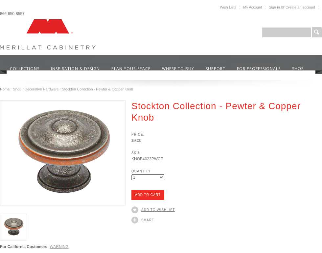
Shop (17, 89)
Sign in (274, 7)
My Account (252, 7)
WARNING (59, 246)
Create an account (300, 7)
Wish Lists (228, 7)
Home (5, 89)
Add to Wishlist (158, 210)
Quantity (141, 171)
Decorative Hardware (41, 89)
